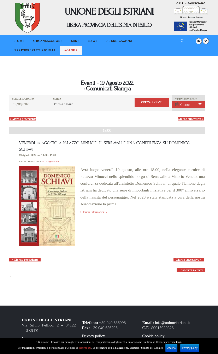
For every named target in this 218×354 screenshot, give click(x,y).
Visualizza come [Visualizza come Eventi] (186, 99)
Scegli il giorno (23, 99)
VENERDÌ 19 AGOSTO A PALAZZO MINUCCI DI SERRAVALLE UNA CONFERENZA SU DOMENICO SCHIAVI (106, 146)
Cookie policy (153, 337)
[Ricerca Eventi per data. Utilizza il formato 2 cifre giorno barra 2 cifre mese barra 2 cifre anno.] (29, 104)
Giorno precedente (22, 118)
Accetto (171, 348)
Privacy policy (94, 337)
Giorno (182, 104)
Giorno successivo (191, 118)
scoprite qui (85, 347)
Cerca (57, 99)
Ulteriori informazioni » (94, 212)
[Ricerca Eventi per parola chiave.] (77, 104)
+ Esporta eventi (190, 272)
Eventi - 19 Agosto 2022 (107, 83)
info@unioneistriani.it (173, 323)
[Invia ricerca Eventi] (152, 102)
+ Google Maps (50, 161)
